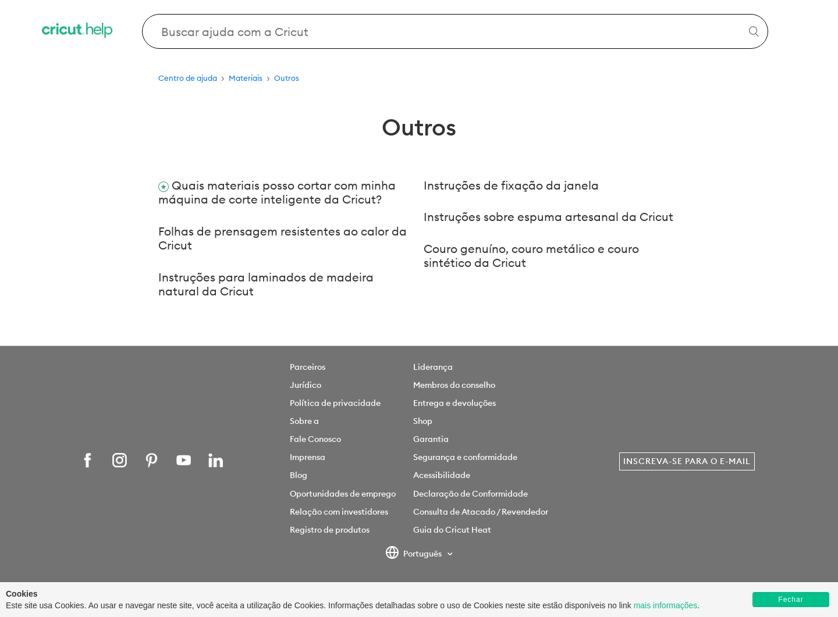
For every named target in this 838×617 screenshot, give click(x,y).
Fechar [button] (790, 599)
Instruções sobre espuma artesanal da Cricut (548, 216)
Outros (286, 78)
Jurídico (305, 385)
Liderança (433, 367)
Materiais (245, 78)
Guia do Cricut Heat (452, 530)
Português (414, 554)
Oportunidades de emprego (343, 493)
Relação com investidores (339, 512)
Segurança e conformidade (465, 457)
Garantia (431, 439)
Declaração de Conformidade (470, 493)
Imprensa (307, 457)
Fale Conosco (315, 439)
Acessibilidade (441, 475)
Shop (422, 421)
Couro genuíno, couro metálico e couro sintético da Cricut (531, 255)
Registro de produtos (330, 530)
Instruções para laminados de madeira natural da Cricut (266, 284)
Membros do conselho (454, 385)
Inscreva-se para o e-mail (687, 461)
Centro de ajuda (187, 78)
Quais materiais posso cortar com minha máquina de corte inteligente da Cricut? (277, 192)
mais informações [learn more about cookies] (666, 605)
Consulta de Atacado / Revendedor (480, 512)
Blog (298, 475)
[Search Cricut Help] (455, 31)
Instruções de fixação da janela (511, 185)
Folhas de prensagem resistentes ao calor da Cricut (282, 238)
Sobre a (304, 421)
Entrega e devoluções (454, 403)
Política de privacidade (335, 403)
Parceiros (307, 367)
